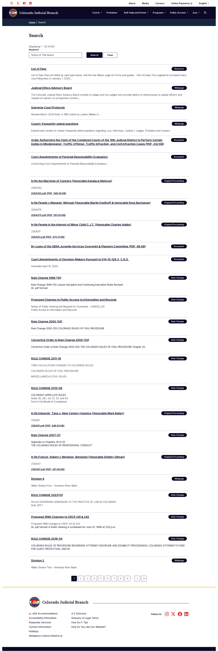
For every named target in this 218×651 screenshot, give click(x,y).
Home (32, 22)
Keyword (34, 49)
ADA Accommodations (43, 613)
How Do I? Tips (79, 622)
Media (145, 3)
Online (181, 3)
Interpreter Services (40, 622)
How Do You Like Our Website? (88, 627)
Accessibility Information (42, 618)
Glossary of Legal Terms (85, 618)
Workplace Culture (45, 636)
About (132, 3)
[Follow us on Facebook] (24, 3)
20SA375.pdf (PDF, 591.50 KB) (48, 215)
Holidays (34, 631)
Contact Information (40, 627)
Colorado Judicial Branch (33, 12)
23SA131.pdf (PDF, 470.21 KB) (48, 237)
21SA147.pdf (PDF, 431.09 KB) (48, 469)
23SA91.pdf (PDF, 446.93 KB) (48, 425)
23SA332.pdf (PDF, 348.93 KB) (48, 193)
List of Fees (38, 68)
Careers (159, 3)
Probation (111, 12)
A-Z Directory (78, 613)
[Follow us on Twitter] (18, 3)
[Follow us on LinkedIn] (30, 3)
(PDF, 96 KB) (88, 246)
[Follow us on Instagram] (11, 3)
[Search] (205, 12)
